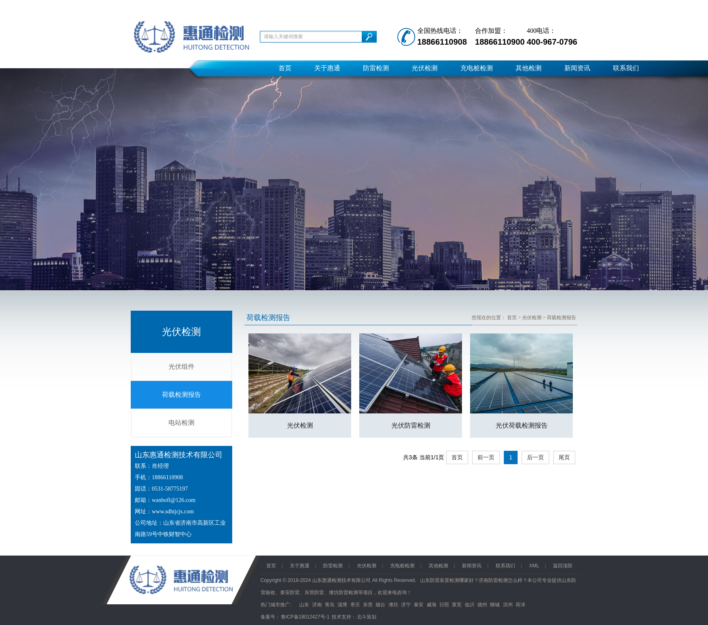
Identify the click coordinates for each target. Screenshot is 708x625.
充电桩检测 (476, 68)
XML (534, 566)
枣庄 (355, 605)
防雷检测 (376, 68)
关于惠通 (327, 68)
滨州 (508, 605)
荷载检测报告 (181, 394)
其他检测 (529, 68)
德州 (482, 605)
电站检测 (181, 422)
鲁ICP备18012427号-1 (305, 617)
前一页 (485, 457)
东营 (368, 605)
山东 (304, 605)
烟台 (380, 605)
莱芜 (457, 605)
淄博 (342, 605)
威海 (431, 605)
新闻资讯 (577, 68)
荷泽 (520, 605)
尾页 (564, 457)
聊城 (495, 605)
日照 (444, 605)
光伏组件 (181, 366)
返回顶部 (562, 566)
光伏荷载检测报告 (522, 425)
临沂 (470, 605)
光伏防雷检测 (410, 425)
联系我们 (626, 68)
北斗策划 (366, 617)
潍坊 (393, 605)
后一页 (535, 457)
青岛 (330, 605)
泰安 (418, 605)
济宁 (406, 605)
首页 (284, 68)
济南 (317, 605)
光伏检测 (425, 68)
